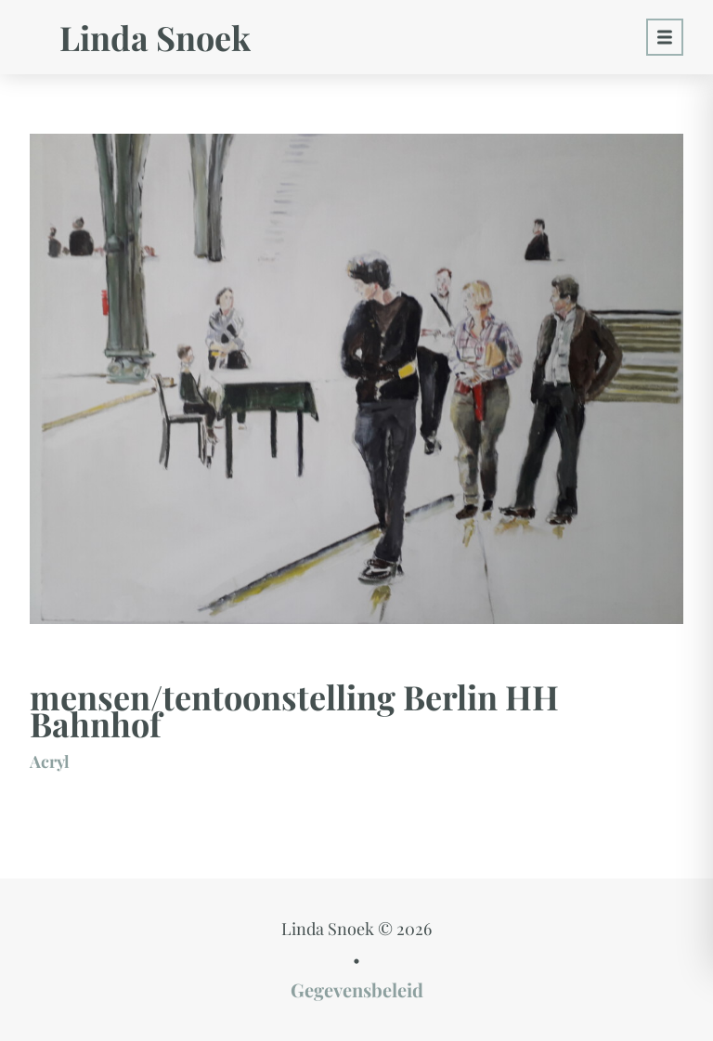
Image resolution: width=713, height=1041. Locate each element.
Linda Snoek (155, 37)
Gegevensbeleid (357, 989)
